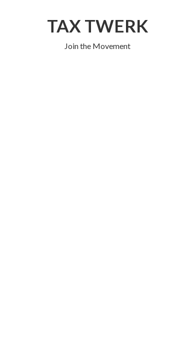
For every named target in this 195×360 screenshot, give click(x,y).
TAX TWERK (97, 25)
